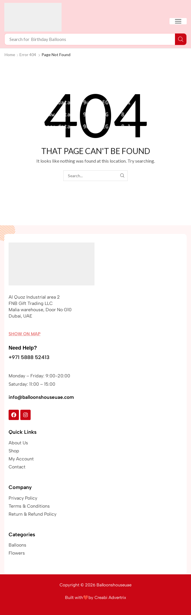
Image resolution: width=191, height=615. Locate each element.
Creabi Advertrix (110, 597)
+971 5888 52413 (29, 357)
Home (10, 54)
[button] (178, 21)
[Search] (180, 39)
